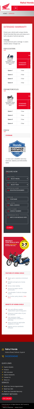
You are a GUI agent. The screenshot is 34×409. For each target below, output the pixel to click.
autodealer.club (5, 406)
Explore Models (8, 367)
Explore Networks (9, 375)
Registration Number (13, 188)
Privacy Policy (19, 407)
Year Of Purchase (12, 182)
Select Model (11, 176)
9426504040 (11, 356)
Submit (9, 228)
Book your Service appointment (13, 386)
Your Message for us (13, 215)
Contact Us (7, 377)
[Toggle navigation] (15, 8)
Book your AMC (8, 389)
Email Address (11, 203)
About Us (7, 380)
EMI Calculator (8, 372)
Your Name (10, 197)
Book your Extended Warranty (13, 391)
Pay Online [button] (7, 398)
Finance (6, 369)
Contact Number (12, 209)
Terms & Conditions (8, 407)
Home (5, 13)
